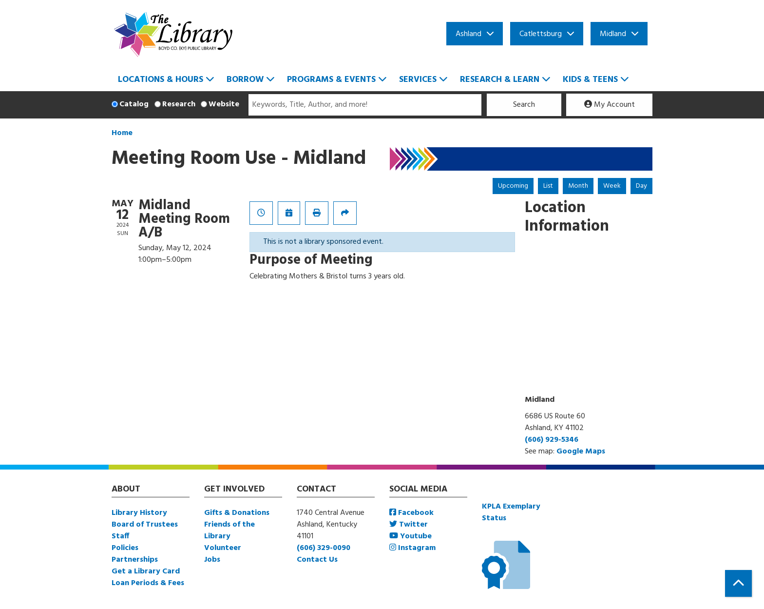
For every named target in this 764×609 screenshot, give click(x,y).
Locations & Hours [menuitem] (160, 80)
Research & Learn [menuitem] (499, 80)
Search (524, 104)
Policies (125, 548)
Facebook (411, 513)
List (548, 186)
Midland (613, 34)
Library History (139, 513)
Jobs (212, 559)
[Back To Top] (738, 583)
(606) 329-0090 (323, 548)
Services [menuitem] (418, 80)
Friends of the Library (229, 530)
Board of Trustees (145, 524)
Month (578, 186)
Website (224, 104)
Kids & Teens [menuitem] (590, 80)
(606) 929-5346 (551, 439)
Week (612, 186)
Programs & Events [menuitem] (331, 80)
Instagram (412, 548)
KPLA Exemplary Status (511, 512)
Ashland (468, 34)
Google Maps (580, 451)
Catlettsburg (540, 34)
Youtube (410, 536)
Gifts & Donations (236, 513)
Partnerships (135, 559)
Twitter (408, 524)
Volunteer (222, 548)
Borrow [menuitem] (245, 80)
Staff (120, 536)
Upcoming (513, 186)
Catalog (134, 104)
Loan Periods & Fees (148, 583)
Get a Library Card (146, 571)
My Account (609, 104)
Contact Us (317, 559)
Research (178, 104)
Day (641, 186)
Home (122, 133)
